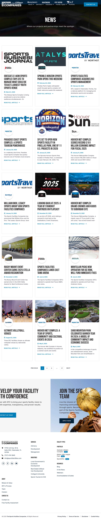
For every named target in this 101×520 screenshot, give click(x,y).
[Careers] (7, 492)
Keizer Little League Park (63, 455)
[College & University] (38, 474)
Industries (34, 457)
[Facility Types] (60, 8)
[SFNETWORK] (6, 2)
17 (62, 367)
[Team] (7, 489)
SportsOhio (60, 459)
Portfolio (60, 447)
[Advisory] (35, 446)
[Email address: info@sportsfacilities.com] (12, 458)
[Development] (35, 449)
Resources (60, 464)
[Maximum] (46, 2)
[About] (30, 8)
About (3, 479)
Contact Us (5, 496)
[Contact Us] (91, 8)
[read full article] (17, 75)
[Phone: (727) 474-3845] (12, 455)
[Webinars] (65, 473)
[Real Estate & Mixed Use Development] (38, 470)
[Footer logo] (10, 442)
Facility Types (61, 442)
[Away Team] (32, 2)
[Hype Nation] (58, 2)
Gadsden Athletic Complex (62, 451)
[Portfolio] (72, 8)
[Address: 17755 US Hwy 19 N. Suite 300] (12, 450)
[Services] (39, 8)
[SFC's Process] (7, 486)
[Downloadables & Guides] (65, 476)
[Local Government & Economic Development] (38, 463)
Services (33, 442)
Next (68, 368)
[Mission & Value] (7, 483)
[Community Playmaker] (19, 2)
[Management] (35, 452)
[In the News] (65, 470)
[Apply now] (66, 420)
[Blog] (65, 467)
